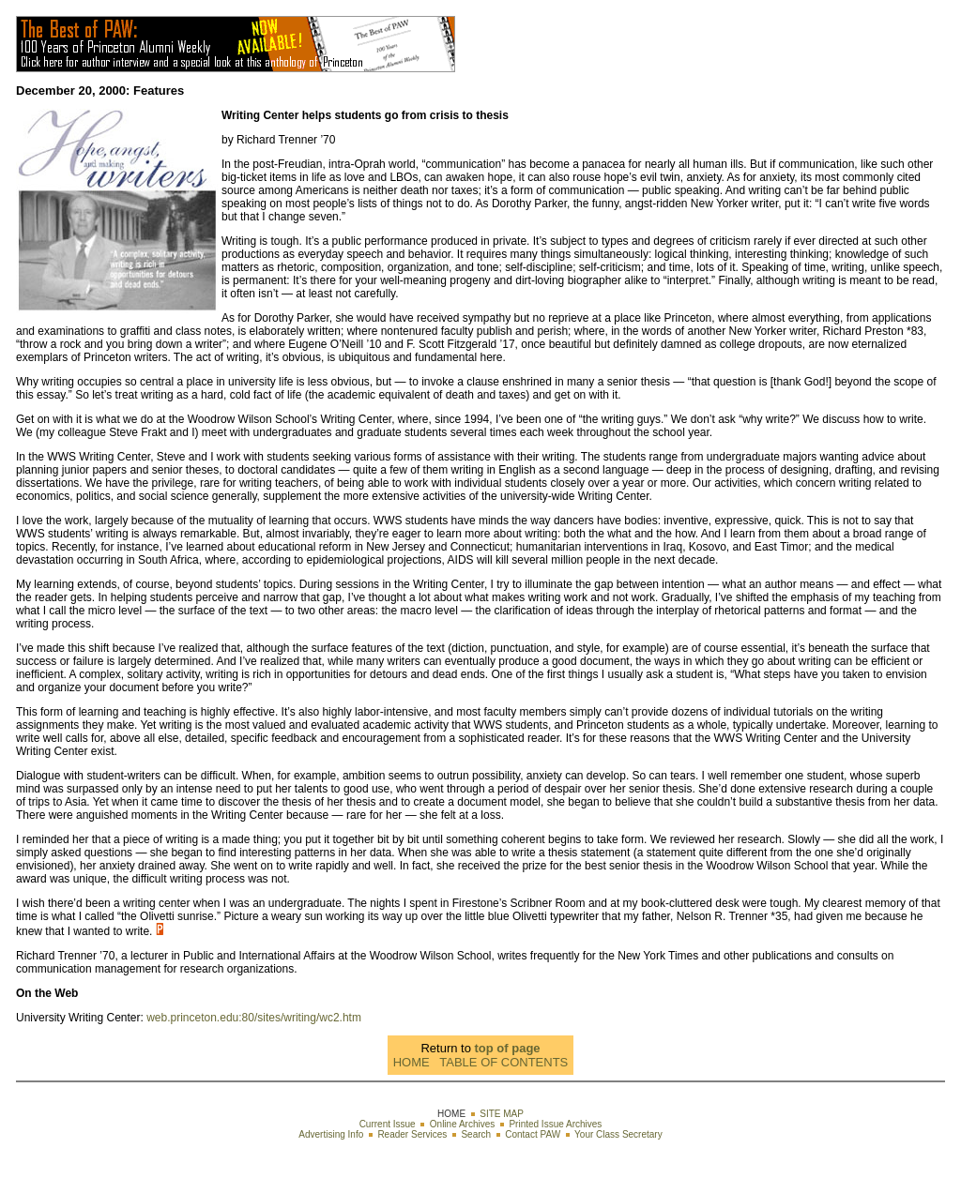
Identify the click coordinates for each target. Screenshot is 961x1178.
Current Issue (387, 1124)
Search (476, 1134)
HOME (411, 1062)
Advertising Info (330, 1134)
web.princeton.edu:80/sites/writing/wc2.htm (253, 1017)
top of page (508, 1048)
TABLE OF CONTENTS (503, 1062)
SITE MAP (502, 1114)
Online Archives (462, 1124)
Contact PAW (532, 1134)
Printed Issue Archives (555, 1124)
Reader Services (412, 1134)
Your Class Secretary (618, 1134)
